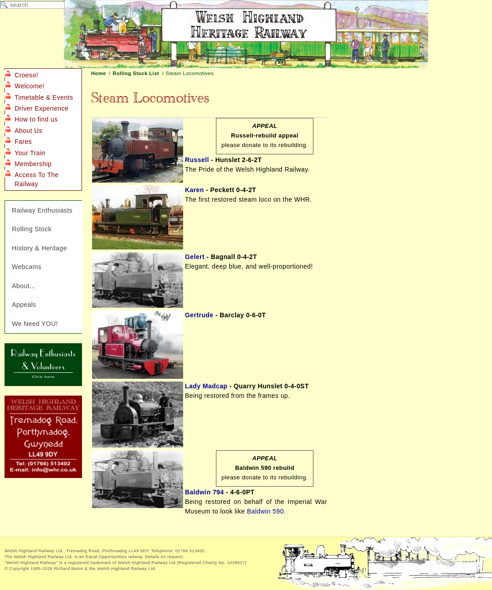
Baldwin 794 (204, 492)
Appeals (24, 304)
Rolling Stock (31, 229)
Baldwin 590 (265, 511)
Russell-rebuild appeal (264, 135)
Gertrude (199, 315)
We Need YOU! (35, 323)
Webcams (26, 266)
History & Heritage (39, 248)
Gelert (195, 256)
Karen (194, 189)
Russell (197, 159)
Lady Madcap (206, 386)
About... (24, 286)
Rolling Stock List (136, 73)
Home (98, 73)
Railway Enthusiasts (42, 210)
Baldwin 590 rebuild (264, 467)
